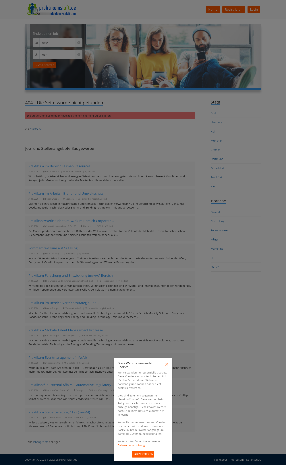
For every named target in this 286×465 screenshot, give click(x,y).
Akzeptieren (144, 454)
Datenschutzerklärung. (132, 445)
